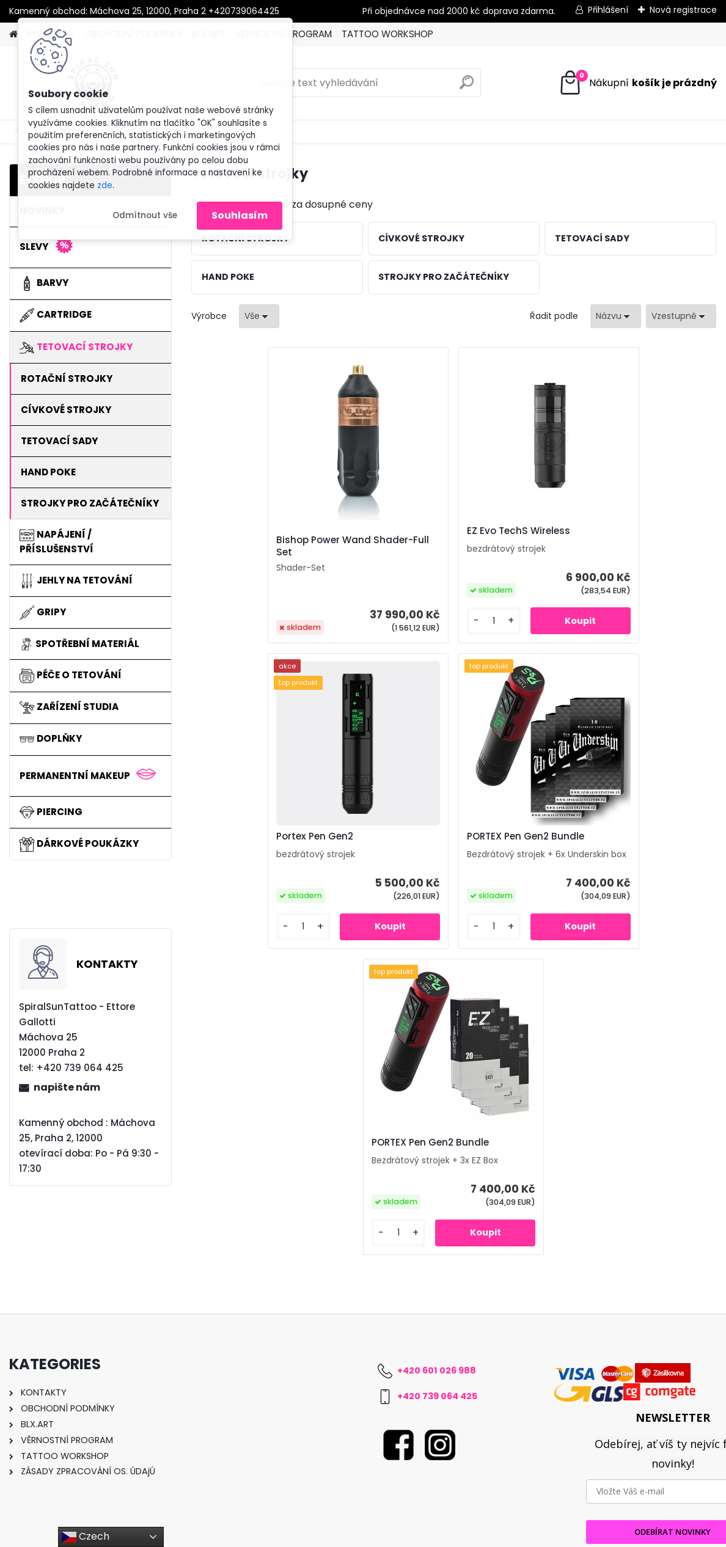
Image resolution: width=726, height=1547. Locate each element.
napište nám (67, 1087)
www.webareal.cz (412, 1535)
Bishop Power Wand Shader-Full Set (272, 546)
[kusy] (407, 621)
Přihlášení (608, 10)
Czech (85, 1537)
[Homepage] (13, 34)
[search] (467, 87)
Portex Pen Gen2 (592, 531)
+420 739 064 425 (437, 1288)
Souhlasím (239, 215)
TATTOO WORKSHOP (387, 33)
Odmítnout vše (144, 215)
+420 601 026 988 (436, 1262)
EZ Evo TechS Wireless (431, 531)
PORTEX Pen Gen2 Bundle (350, 836)
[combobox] (615, 316)
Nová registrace (683, 10)
